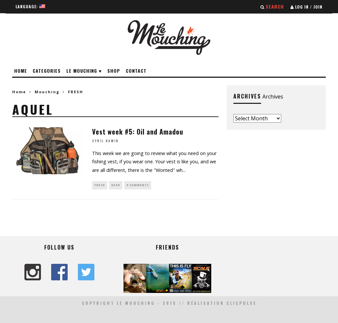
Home (20, 70)
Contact (136, 70)
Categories (47, 70)
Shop (113, 70)
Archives (272, 96)
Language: (30, 6)
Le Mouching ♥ (84, 70)
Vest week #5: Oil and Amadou (137, 132)
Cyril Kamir (105, 141)
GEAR (115, 185)
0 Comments (137, 185)
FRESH (99, 185)
